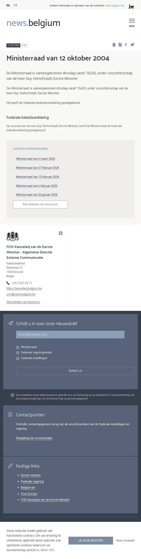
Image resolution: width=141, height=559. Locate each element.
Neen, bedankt (125, 540)
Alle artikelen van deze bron (40, 204)
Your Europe (29, 494)
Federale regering (32, 481)
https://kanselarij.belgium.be (24, 288)
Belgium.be (28, 487)
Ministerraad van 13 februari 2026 (37, 176)
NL (8, 5)
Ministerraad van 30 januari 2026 (37, 194)
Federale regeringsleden (36, 352)
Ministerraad (29, 347)
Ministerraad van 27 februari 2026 (37, 167)
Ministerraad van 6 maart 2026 (35, 158)
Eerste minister (31, 475)
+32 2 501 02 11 (22, 283)
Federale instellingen (34, 358)
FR (15, 5)
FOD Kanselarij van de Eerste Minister (45, 500)
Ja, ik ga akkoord (90, 540)
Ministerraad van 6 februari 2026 (37, 185)
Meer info (47, 550)
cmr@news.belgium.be (20, 294)
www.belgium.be (114, 5)
